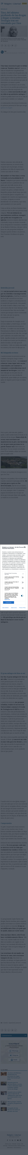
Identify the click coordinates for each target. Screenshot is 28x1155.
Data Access (14, 607)
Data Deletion (5, 607)
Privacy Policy (22, 607)
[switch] (22, 577)
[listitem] (14, 574)
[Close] (25, 547)
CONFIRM (8, 602)
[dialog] (14, 577)
